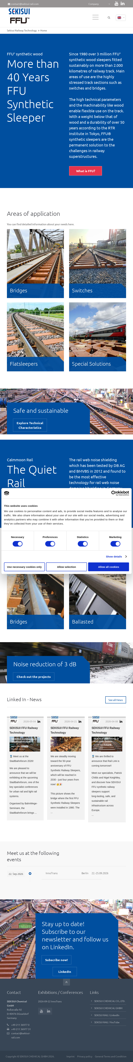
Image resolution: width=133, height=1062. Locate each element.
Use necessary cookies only (24, 566)
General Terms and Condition (110, 1056)
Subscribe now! (56, 960)
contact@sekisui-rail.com (23, 3)
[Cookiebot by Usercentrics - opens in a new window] (114, 493)
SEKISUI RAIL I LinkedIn (106, 1014)
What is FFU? (85, 171)
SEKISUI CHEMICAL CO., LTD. (109, 1000)
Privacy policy (84, 1056)
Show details (114, 556)
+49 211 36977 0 (20, 1024)
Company (93, 3)
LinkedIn (64, 971)
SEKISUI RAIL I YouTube (106, 1022)
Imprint (70, 1056)
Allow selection (66, 566)
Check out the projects (34, 677)
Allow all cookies (108, 566)
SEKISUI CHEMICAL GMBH (108, 1007)
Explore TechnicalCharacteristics (30, 425)
